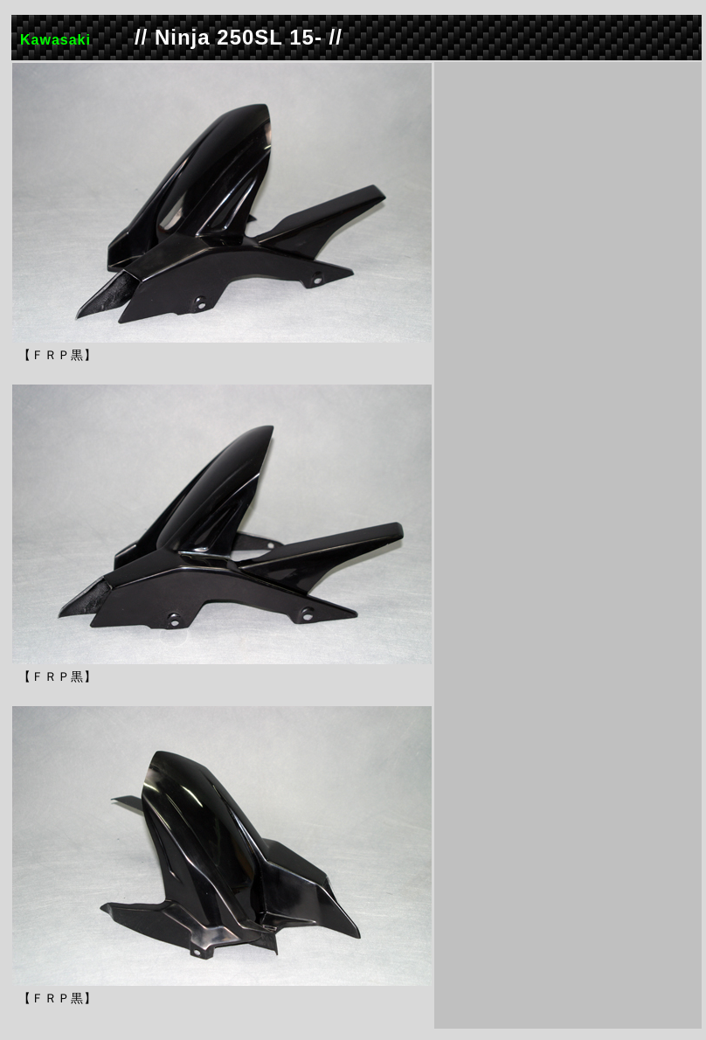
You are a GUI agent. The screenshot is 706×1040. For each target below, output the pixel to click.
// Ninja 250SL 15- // (239, 37)
